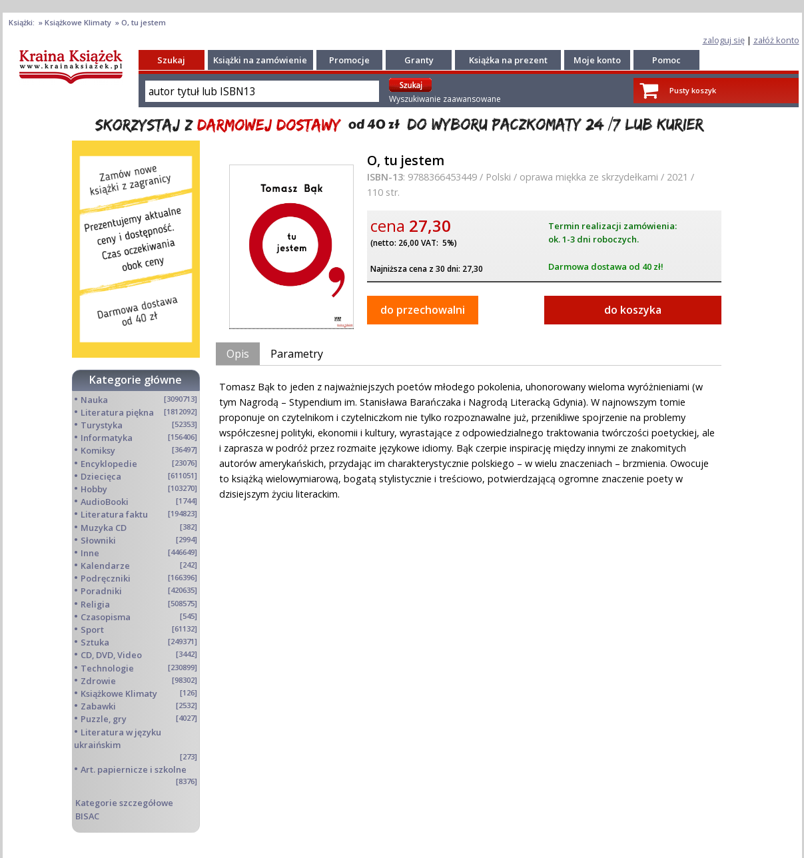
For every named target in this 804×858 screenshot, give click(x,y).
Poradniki (101, 591)
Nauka (94, 400)
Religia (95, 604)
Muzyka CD (104, 528)
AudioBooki (105, 502)
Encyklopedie (109, 464)
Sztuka (95, 642)
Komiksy (98, 450)
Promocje (349, 60)
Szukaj (171, 60)
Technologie (107, 668)
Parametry (296, 353)
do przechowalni (422, 309)
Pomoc (666, 60)
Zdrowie (98, 681)
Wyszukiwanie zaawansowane (445, 99)
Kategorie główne (135, 379)
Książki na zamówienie (260, 60)
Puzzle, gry (104, 719)
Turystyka (102, 425)
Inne (90, 553)
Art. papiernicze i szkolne (134, 769)
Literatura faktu (114, 514)
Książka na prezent (508, 60)
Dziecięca (101, 476)
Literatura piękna (117, 412)
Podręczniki (106, 578)
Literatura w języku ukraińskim (117, 738)
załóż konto (776, 40)
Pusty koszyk (692, 90)
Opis (237, 353)
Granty (419, 60)
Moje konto (597, 60)
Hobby (94, 489)
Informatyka (107, 438)
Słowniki (98, 540)
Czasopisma (106, 617)
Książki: (23, 22)
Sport (92, 630)
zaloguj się (724, 40)
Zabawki (98, 706)
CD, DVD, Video (111, 655)
